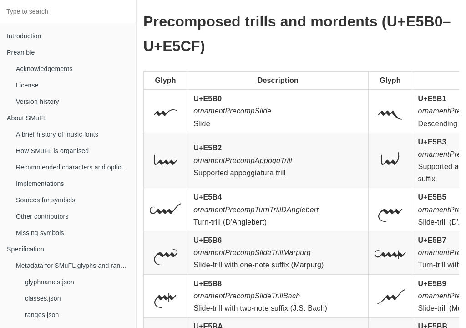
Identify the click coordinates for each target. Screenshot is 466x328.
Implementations (40, 183)
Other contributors (42, 216)
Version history (37, 101)
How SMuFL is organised (52, 150)
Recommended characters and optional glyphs (76, 167)
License (27, 85)
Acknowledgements (44, 68)
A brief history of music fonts (57, 134)
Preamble (21, 52)
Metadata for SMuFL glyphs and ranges (73, 265)
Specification (25, 249)
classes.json (43, 298)
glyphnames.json (49, 282)
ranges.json (42, 314)
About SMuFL (27, 118)
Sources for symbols (46, 200)
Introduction (24, 36)
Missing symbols (40, 232)
